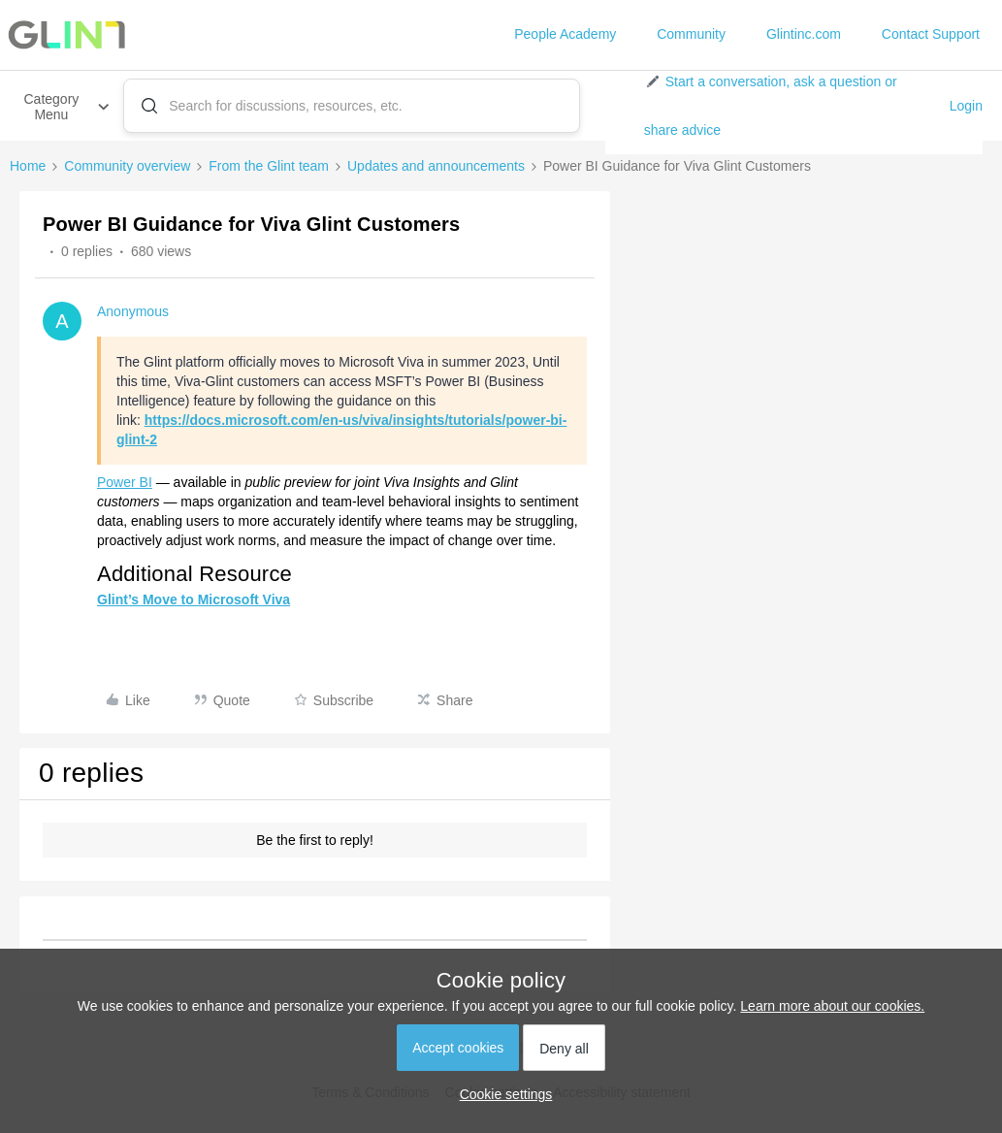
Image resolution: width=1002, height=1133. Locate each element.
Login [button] (966, 105)
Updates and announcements (436, 166)
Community (691, 34)
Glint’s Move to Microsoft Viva (193, 599)
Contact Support (931, 34)
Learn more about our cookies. (832, 1006)
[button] (789, 105)
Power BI (124, 482)
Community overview (127, 166)
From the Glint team (269, 166)
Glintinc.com (803, 34)
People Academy (565, 34)
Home (28, 166)
